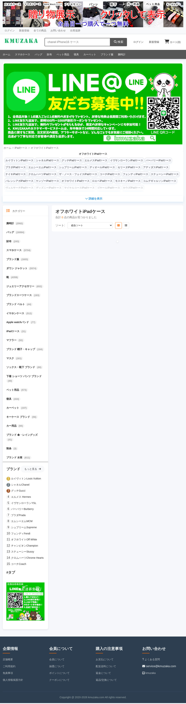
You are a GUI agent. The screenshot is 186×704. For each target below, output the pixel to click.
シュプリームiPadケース (73, 167)
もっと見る (32, 469)
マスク (10, 359)
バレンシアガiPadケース (19, 180)
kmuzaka (149, 673)
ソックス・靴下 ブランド (21, 367)
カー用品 (11, 426)
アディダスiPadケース (156, 167)
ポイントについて (59, 673)
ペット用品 (62, 54)
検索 (118, 41)
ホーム (6, 54)
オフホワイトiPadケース (45, 147)
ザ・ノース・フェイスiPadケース (78, 174)
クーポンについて (59, 680)
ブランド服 (107, 54)
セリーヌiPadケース (129, 167)
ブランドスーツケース (19, 296)
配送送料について (106, 667)
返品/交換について (106, 680)
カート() (173, 42)
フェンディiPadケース (135, 174)
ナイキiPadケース (15, 174)
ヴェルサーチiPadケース (19, 187)
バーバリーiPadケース (158, 160)
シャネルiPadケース (47, 160)
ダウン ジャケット (17, 269)
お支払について (105, 660)
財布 (49, 54)
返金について (103, 673)
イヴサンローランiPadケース (126, 160)
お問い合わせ (58, 30)
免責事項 (8, 673)
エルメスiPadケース (95, 160)
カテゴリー (15, 211)
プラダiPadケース (15, 167)
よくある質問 (151, 660)
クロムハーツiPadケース (42, 174)
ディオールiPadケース (102, 167)
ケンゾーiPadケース (47, 180)
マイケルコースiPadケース (79, 187)
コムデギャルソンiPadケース (159, 180)
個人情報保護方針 (13, 680)
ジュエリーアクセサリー (20, 287)
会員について (56, 660)
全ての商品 (40, 30)
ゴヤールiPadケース (108, 187)
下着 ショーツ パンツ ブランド (24, 376)
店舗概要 (8, 660)
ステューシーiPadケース (165, 174)
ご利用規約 (9, 667)
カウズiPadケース (133, 187)
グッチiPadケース (72, 160)
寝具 (76, 54)
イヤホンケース (15, 314)
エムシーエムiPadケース (42, 167)
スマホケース (22, 54)
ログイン (10, 30)
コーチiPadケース (110, 174)
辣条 (9, 449)
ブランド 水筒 (14, 458)
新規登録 (24, 30)
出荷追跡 (75, 30)
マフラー (11, 340)
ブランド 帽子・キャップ (21, 349)
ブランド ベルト (16, 304)
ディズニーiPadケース (48, 187)
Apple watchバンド (18, 322)
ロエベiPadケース (102, 180)
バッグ (38, 54)
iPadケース (21, 147)
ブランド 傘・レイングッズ (22, 435)
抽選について (56, 667)
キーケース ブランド (18, 417)
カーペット (89, 54)
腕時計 (122, 54)
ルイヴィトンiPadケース (19, 160)
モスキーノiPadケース (128, 180)
